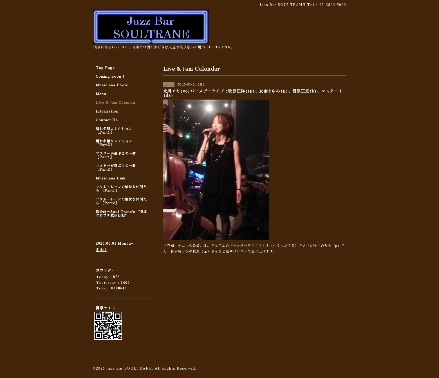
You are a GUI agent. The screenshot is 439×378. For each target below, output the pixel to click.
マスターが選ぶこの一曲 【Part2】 (116, 167)
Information (107, 111)
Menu (101, 94)
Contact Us (107, 120)
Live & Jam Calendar (116, 102)
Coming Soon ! (110, 76)
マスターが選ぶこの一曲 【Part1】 (116, 155)
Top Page (105, 67)
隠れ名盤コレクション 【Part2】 (114, 143)
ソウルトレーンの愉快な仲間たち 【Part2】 (121, 201)
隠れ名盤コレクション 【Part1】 (114, 130)
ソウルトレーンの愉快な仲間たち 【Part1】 (121, 188)
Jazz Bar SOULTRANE (129, 368)
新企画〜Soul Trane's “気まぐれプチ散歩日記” (121, 213)
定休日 (101, 250)
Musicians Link (111, 178)
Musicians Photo (112, 85)
